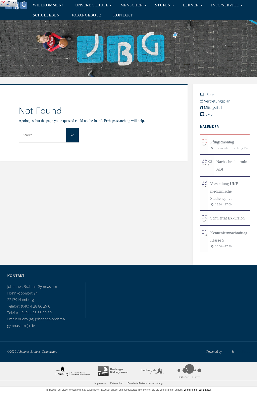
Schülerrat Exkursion (227, 218)
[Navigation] (8, 3)
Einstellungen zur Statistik (197, 389)
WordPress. (242, 351)
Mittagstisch (214, 107)
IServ (210, 94)
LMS (209, 114)
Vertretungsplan (217, 101)
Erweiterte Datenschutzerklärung (144, 383)
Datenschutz (117, 383)
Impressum (100, 383)
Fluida (226, 351)
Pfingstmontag (222, 142)
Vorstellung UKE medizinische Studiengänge (224, 191)
